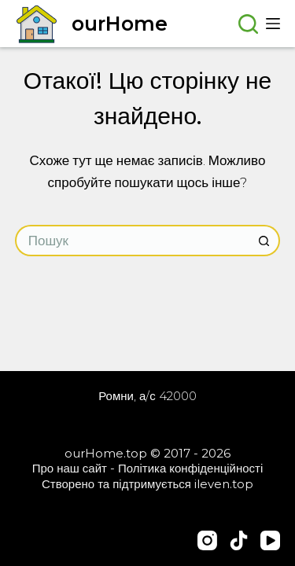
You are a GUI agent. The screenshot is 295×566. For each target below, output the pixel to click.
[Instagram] (207, 540)
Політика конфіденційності (190, 468)
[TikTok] (239, 540)
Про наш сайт (69, 468)
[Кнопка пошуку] (264, 240)
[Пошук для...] (132, 240)
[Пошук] (248, 24)
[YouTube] (270, 540)
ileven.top (223, 483)
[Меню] (273, 24)
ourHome (120, 23)
